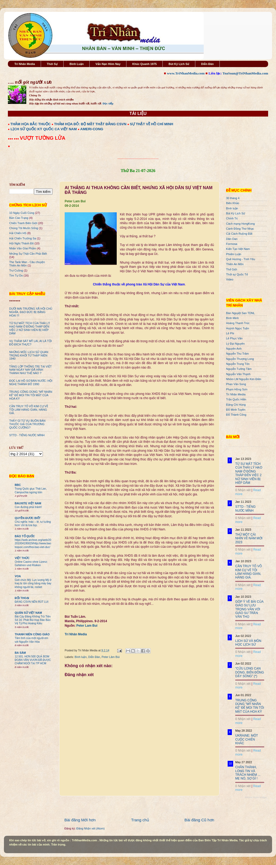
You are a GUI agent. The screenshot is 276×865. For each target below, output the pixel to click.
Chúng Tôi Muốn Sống (23, 228)
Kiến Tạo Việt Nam (238, 248)
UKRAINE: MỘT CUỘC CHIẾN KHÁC (246, 739)
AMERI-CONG (91, 129)
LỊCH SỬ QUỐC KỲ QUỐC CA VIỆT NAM (44, 129)
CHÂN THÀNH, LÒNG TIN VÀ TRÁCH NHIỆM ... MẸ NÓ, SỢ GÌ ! (247, 772)
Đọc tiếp (108, 103)
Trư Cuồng (16, 270)
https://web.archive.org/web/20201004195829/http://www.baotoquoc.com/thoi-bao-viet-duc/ (33, 544)
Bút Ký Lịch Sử (178, 64)
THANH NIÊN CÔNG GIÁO (32, 634)
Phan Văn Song (236, 384)
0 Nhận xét (243, 490)
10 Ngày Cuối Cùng (21, 212)
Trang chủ (140, 820)
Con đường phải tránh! (28, 507)
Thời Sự (52, 64)
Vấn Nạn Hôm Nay (107, 64)
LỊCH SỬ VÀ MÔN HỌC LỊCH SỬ (248, 642)
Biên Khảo (232, 203)
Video (229, 279)
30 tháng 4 (232, 198)
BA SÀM (20, 652)
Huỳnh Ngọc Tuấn (237, 328)
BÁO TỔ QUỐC (25, 536)
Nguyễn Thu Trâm (237, 353)
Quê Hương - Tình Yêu (240, 259)
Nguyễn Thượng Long (240, 358)
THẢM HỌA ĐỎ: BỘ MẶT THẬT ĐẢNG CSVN (90, 124)
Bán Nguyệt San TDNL (240, 313)
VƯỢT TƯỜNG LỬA (42, 138)
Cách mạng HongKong (240, 223)
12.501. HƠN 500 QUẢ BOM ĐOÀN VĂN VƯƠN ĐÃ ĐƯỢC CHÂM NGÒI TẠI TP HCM (33, 660)
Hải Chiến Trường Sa (22, 238)
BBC (18, 484)
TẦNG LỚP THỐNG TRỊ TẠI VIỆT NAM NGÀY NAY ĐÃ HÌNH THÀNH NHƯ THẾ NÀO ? (30, 370)
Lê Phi (230, 333)
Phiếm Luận (233, 254)
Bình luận (81, 656)
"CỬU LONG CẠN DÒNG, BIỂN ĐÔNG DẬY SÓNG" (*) (249, 672)
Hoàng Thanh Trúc (237, 323)
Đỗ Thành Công (236, 414)
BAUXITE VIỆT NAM (28, 503)
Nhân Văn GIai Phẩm (22, 248)
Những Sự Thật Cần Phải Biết (28, 253)
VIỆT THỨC (22, 558)
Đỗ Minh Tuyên (236, 409)
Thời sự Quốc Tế (237, 274)
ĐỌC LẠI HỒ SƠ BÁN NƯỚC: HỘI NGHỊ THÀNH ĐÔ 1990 (30, 382)
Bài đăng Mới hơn (80, 820)
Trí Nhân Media (24, 64)
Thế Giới (231, 269)
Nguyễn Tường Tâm (239, 368)
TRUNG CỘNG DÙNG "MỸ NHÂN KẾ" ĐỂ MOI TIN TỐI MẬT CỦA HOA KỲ (30, 395)
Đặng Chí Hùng (236, 404)
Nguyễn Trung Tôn (237, 363)
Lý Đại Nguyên (235, 343)
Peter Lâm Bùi (110, 656)
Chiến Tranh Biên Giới (23, 223)
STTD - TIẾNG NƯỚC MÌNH (27, 435)
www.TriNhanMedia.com (186, 73)
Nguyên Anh (234, 348)
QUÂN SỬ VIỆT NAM (28, 612)
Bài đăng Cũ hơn (199, 820)
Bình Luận (76, 64)
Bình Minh (232, 318)
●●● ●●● (14, 138)
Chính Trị (232, 218)
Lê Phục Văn (234, 338)
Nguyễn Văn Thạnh (238, 374)
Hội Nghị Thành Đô (21, 243)
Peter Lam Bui (87, 625)
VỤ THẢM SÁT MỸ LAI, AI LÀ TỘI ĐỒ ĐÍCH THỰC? (30, 342)
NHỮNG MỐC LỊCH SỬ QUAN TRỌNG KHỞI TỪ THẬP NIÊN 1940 (28, 355)
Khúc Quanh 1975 (144, 64)
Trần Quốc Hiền (236, 399)
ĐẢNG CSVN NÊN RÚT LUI (31, 601)
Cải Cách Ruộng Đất (239, 233)
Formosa (231, 243)
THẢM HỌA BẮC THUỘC (31, 124)
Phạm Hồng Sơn (236, 389)
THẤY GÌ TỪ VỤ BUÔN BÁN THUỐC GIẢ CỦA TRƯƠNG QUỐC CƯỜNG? (27, 424)
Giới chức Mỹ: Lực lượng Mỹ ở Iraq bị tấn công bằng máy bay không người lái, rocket (33, 584)
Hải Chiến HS (17, 233)
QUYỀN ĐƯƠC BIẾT (27, 518)
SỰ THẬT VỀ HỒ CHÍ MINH (151, 124)
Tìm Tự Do (16, 275)
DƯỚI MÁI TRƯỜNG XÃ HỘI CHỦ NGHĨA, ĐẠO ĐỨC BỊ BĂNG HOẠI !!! (30, 312)
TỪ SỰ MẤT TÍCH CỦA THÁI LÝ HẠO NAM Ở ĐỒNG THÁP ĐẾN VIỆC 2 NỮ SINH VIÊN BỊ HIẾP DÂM (29, 328)
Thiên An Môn (235, 264)
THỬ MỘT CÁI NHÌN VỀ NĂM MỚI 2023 (248, 538)
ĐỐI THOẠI (22, 598)
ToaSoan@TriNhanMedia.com (245, 73)
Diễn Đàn (207, 64)
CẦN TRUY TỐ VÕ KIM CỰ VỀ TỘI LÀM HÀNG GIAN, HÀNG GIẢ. (28, 410)
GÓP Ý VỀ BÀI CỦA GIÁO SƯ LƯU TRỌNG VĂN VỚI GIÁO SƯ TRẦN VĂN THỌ (249, 609)
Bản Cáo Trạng (18, 217)
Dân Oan (231, 238)
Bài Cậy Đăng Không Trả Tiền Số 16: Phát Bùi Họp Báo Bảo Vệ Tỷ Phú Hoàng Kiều (33, 620)
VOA (18, 576)
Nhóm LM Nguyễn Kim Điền (243, 379)
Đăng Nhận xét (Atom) (90, 828)
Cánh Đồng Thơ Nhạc (240, 228)
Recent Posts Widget (256, 797)
